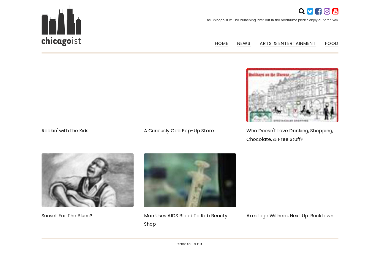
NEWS (244, 43)
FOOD (331, 43)
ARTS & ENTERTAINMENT (288, 43)
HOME (221, 43)
